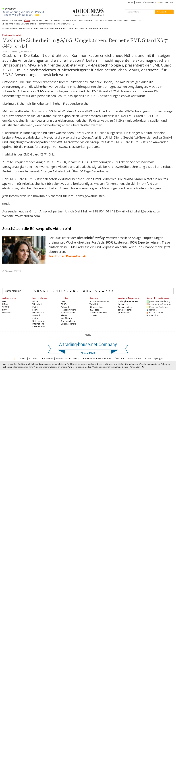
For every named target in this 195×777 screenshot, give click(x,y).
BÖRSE (27, 20)
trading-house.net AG (128, 301)
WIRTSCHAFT (37, 20)
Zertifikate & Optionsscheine (68, 319)
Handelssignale (68, 312)
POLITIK (48, 20)
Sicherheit (17, 35)
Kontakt (93, 315)
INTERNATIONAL (122, 20)
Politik (35, 307)
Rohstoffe (65, 307)
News (23, 358)
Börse (36, 28)
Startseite (27, 28)
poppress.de (123, 312)
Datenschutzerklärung (67, 358)
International (38, 323)
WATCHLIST (169, 2)
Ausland (36, 315)
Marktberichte (47, 28)
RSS (160, 2)
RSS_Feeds (94, 309)
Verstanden (135, 366)
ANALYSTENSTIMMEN (29, 24)
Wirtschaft (37, 304)
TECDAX (6, 307)
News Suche (162, 11)
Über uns (119, 358)
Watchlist (93, 304)
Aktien (64, 315)
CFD (63, 301)
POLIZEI (109, 20)
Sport (34, 309)
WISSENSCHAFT (86, 20)
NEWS (5, 20)
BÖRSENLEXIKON (149, 2)
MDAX (5, 304)
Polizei (35, 318)
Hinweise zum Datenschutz (97, 358)
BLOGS (138, 2)
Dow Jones (7, 312)
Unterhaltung (38, 321)
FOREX (64, 304)
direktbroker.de (125, 309)
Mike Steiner (134, 358)
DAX (4, 301)
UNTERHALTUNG (69, 20)
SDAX (4, 309)
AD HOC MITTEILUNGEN (11, 24)
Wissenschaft (38, 312)
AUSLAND (99, 20)
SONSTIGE (136, 20)
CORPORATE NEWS (45, 24)
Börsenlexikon (13, 291)
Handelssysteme (68, 309)
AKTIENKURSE (15, 20)
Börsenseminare (68, 323)
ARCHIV (130, 2)
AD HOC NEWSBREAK (99, 301)
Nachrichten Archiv (98, 312)
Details (125, 366)
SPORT (57, 20)
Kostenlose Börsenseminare (125, 305)
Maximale (6, 35)
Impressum (47, 358)
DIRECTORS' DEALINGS (62, 24)
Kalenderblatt (38, 326)
